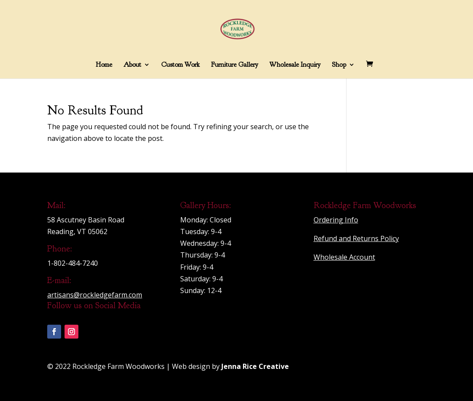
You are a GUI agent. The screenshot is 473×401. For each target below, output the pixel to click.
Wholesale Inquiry (295, 65)
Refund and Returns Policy (356, 238)
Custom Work (180, 65)
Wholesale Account (344, 257)
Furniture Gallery (234, 65)
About (132, 65)
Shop (339, 65)
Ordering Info (336, 220)
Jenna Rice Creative (255, 366)
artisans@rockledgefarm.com (94, 295)
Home (104, 65)
